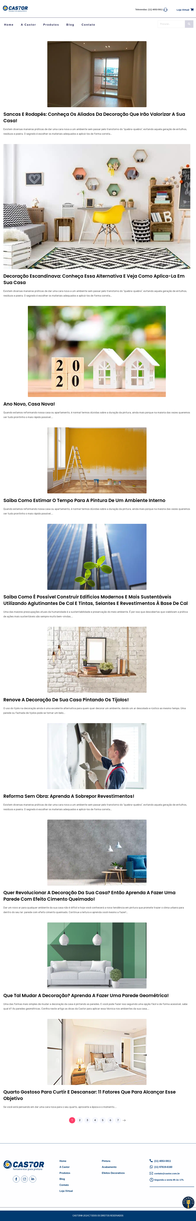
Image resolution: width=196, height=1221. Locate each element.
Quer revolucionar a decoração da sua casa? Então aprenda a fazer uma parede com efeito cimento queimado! (89, 895)
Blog (70, 24)
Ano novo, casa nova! (29, 404)
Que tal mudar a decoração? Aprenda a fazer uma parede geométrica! (86, 995)
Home (9, 24)
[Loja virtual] (192, 9)
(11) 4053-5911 (162, 1161)
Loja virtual (183, 9)
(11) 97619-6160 (163, 1167)
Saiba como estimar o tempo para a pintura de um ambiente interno (84, 500)
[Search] (171, 24)
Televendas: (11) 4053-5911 (149, 9)
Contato (88, 24)
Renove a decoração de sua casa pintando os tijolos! (66, 700)
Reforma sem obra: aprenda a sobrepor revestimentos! (68, 796)
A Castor (28, 24)
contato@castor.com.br (167, 1173)
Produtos (51, 24)
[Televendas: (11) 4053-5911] (165, 9)
